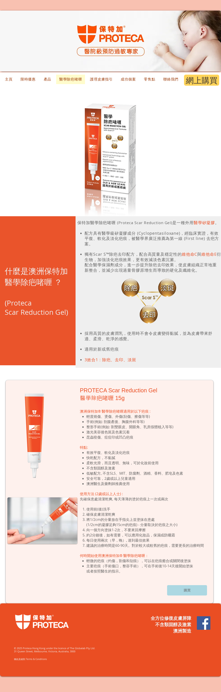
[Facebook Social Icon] (203, 623)
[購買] (187, 590)
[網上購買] (201, 80)
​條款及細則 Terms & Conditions (30, 659)
